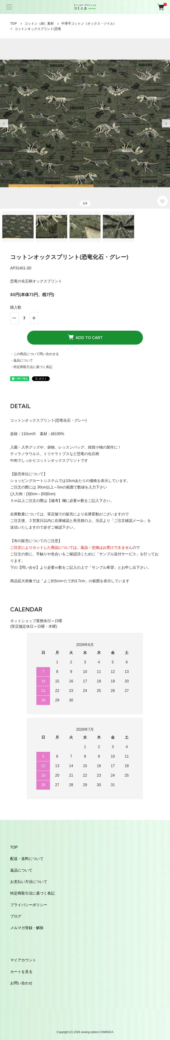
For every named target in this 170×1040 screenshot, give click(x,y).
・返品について (21, 360)
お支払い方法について (28, 882)
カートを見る (21, 972)
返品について (21, 870)
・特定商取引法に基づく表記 (31, 367)
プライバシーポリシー (28, 905)
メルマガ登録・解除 (27, 928)
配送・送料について (27, 859)
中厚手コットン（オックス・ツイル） (88, 23)
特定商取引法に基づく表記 (32, 893)
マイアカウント (23, 960)
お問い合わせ (21, 983)
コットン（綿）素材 (39, 23)
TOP (13, 23)
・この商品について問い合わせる (34, 354)
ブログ (15, 916)
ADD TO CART (85, 337)
